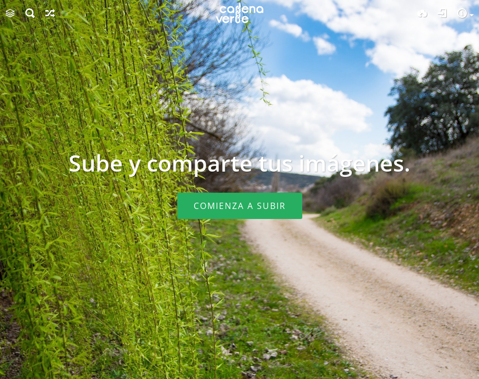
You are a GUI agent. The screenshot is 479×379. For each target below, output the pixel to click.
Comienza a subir (240, 206)
